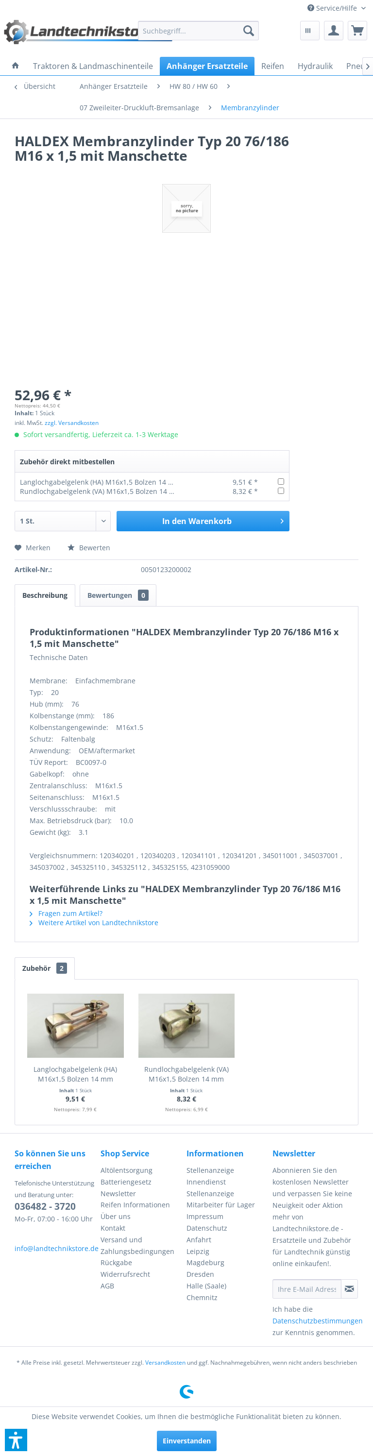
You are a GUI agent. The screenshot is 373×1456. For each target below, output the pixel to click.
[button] (16, 1440)
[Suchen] (248, 30)
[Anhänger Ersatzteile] (207, 66)
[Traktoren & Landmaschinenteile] (93, 66)
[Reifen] (272, 66)
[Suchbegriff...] (198, 30)
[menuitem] (336, 8)
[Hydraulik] (315, 66)
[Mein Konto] (333, 30)
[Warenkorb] (357, 30)
